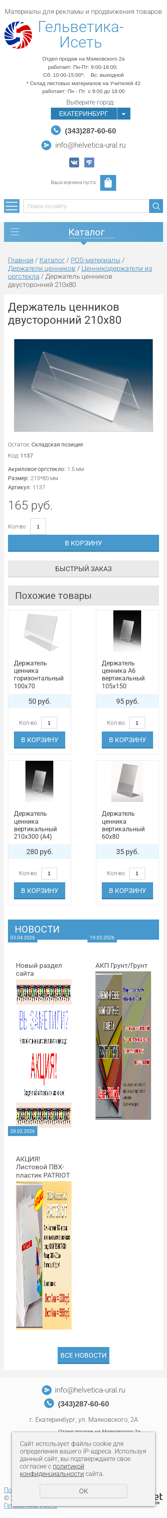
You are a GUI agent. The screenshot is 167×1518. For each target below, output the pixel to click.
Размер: (18, 478)
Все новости (83, 1355)
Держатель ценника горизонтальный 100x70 (39, 674)
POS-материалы (95, 260)
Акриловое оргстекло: (36, 469)
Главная (20, 260)
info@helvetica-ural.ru (90, 145)
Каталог (52, 260)
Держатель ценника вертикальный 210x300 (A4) (35, 825)
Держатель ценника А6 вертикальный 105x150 (123, 674)
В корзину (83, 543)
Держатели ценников (42, 268)
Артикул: (19, 487)
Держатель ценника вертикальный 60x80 (123, 825)
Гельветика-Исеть (81, 34)
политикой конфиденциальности (52, 1470)
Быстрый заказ (83, 569)
